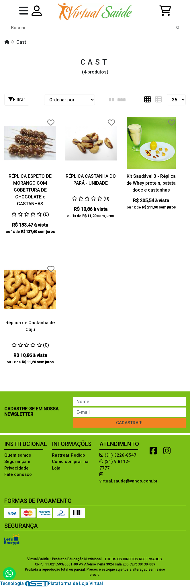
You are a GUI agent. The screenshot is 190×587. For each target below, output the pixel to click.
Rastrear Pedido (68, 455)
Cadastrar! (129, 422)
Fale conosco (18, 474)
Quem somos (17, 455)
